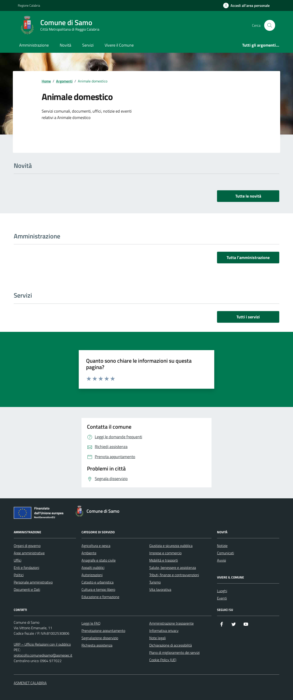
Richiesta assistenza (96, 645)
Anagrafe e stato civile (98, 560)
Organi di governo (27, 545)
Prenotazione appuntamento (103, 630)
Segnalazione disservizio (99, 638)
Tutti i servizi (248, 317)
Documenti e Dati (27, 589)
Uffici (17, 560)
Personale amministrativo (33, 582)
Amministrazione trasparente (171, 623)
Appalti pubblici (92, 567)
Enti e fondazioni (26, 567)
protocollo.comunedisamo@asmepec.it (43, 655)
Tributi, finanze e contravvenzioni (174, 575)
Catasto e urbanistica (97, 582)
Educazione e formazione (100, 597)
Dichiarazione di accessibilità (170, 645)
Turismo (155, 582)
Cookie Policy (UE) (162, 660)
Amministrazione (34, 45)
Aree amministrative (29, 553)
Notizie (222, 545)
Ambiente (88, 553)
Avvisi (221, 560)
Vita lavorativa (160, 589)
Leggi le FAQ (90, 623)
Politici (19, 575)
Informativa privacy (164, 630)
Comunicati (225, 553)
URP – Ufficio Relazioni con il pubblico (42, 644)
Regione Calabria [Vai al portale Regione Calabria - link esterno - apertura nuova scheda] (29, 5)
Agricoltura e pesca (95, 545)
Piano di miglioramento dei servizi (174, 652)
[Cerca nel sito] (269, 25)
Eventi (222, 598)
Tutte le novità (248, 196)
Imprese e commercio (165, 553)
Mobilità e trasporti (163, 560)
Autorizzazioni (92, 575)
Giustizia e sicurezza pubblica (171, 545)
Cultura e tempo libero (98, 589)
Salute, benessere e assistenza (172, 567)
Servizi (88, 45)
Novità (65, 45)
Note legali (157, 638)
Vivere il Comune (119, 45)
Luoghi (222, 591)
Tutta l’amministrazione (248, 257)
